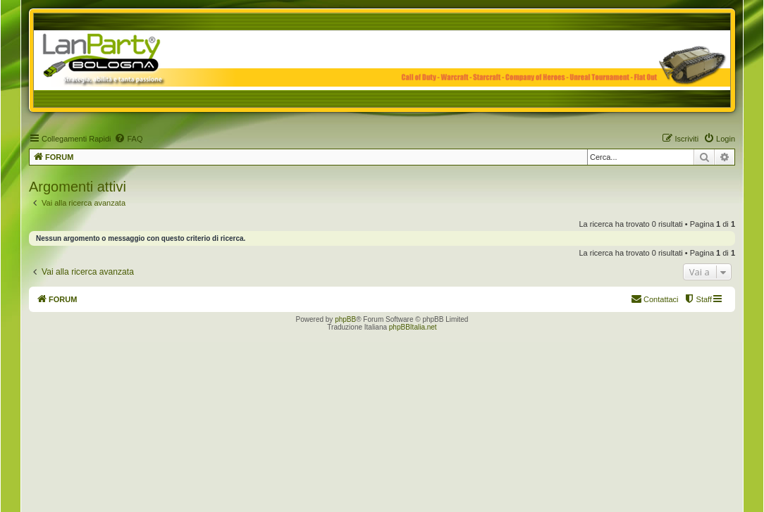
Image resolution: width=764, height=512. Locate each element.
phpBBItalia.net (413, 327)
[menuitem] (128, 138)
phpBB (345, 319)
